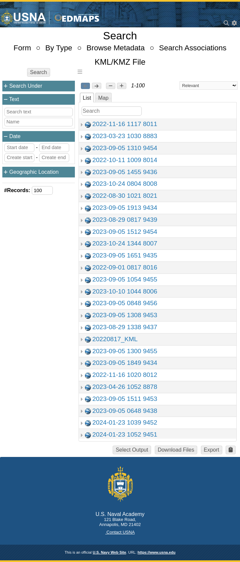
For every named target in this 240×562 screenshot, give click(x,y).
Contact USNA (120, 532)
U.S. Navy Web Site (109, 552)
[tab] (87, 97)
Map (103, 98)
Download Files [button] (176, 450)
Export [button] (211, 450)
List (87, 98)
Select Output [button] (132, 450)
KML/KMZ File (120, 61)
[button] (110, 86)
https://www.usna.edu (156, 552)
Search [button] (38, 72)
